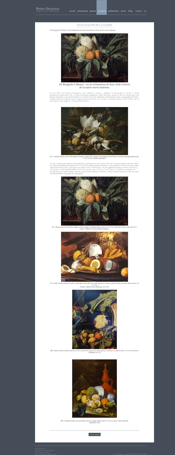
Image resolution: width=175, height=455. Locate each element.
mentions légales (118, 454)
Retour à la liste (94, 434)
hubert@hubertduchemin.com (48, 454)
